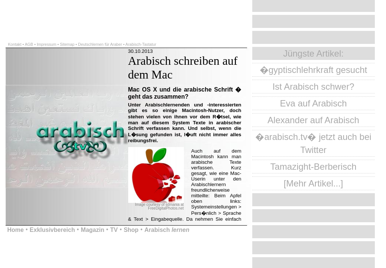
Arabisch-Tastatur (141, 44)
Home (15, 230)
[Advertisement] (87, 11)
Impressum (46, 44)
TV (114, 230)
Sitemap (67, 44)
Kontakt (15, 44)
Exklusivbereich (52, 230)
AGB (29, 44)
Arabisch (167, 230)
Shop (131, 230)
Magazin (92, 230)
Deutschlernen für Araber (100, 44)
